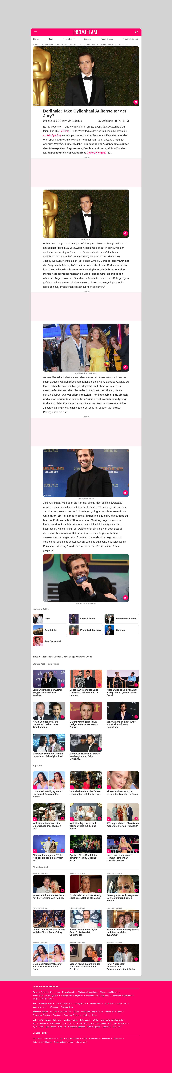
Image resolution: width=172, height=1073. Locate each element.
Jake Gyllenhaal (96, 152)
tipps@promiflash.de (82, 657)
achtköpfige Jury (52, 135)
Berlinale (64, 131)
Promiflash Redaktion (71, 121)
